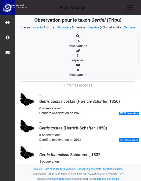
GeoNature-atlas (61, 178)
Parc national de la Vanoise (59, 169)
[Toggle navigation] (130, 8)
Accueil (37, 169)
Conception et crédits (89, 169)
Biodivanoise (72, 7)
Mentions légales (113, 169)
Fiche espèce (129, 113)
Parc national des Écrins (105, 178)
